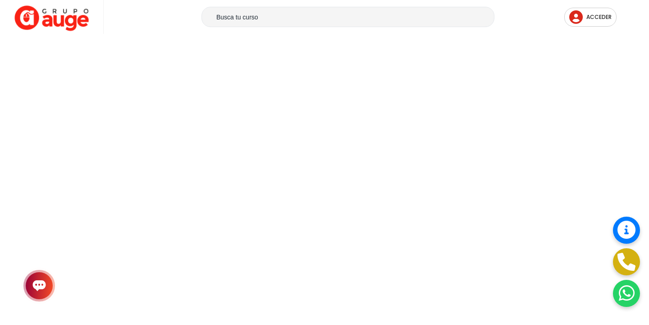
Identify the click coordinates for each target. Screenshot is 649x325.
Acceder (590, 17)
